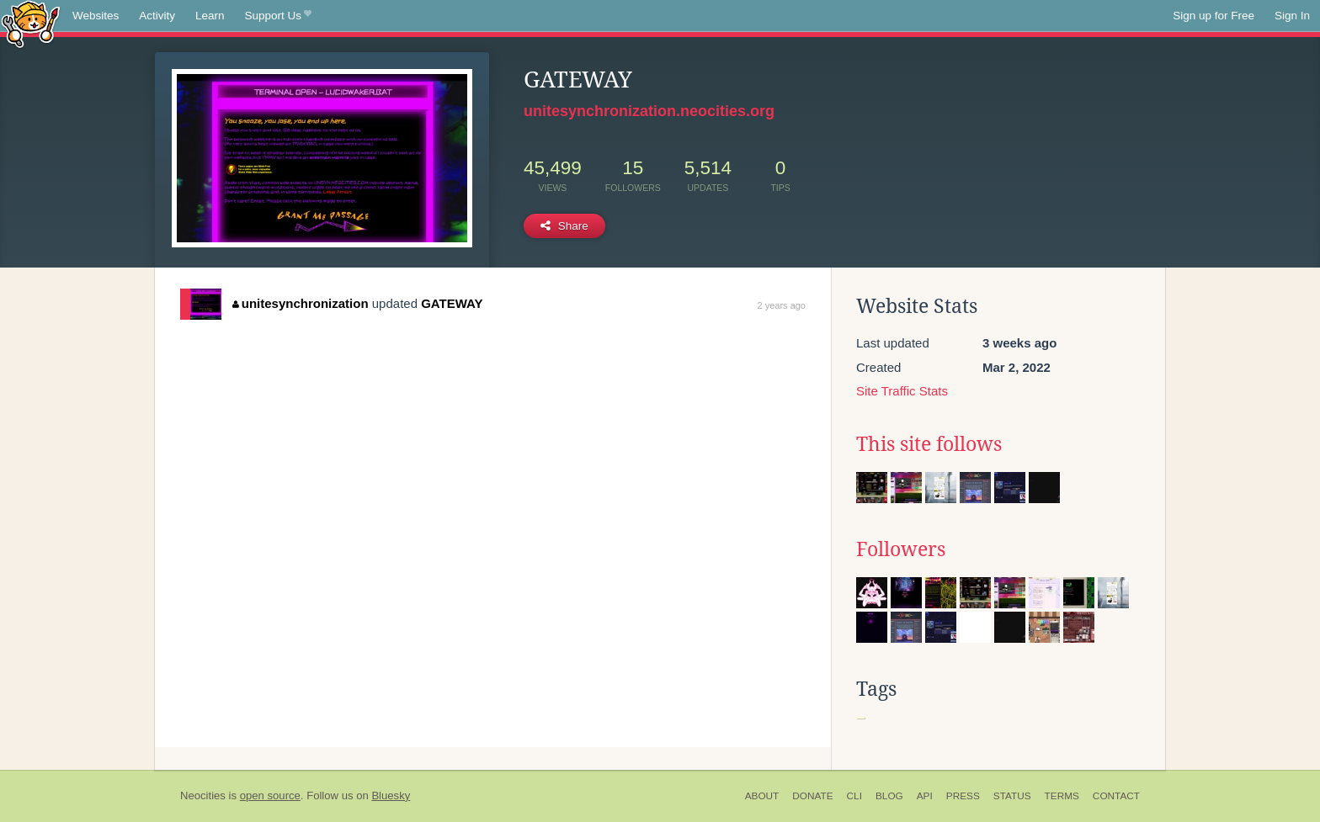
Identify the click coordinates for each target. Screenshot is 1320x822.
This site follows (929, 444)
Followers (900, 549)
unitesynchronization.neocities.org (649, 111)
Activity (157, 15)
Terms (1062, 796)
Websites (95, 15)
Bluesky (390, 795)
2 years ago (782, 305)
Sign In (1292, 15)
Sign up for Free (1213, 15)
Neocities (203, 795)
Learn (210, 15)
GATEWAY (451, 303)
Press (963, 796)
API (925, 796)
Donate (812, 796)
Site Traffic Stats (902, 391)
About (762, 796)
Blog (889, 796)
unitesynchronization (300, 303)
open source (270, 795)
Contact (1116, 796)
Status (1012, 796)
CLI (854, 796)
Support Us (278, 16)
